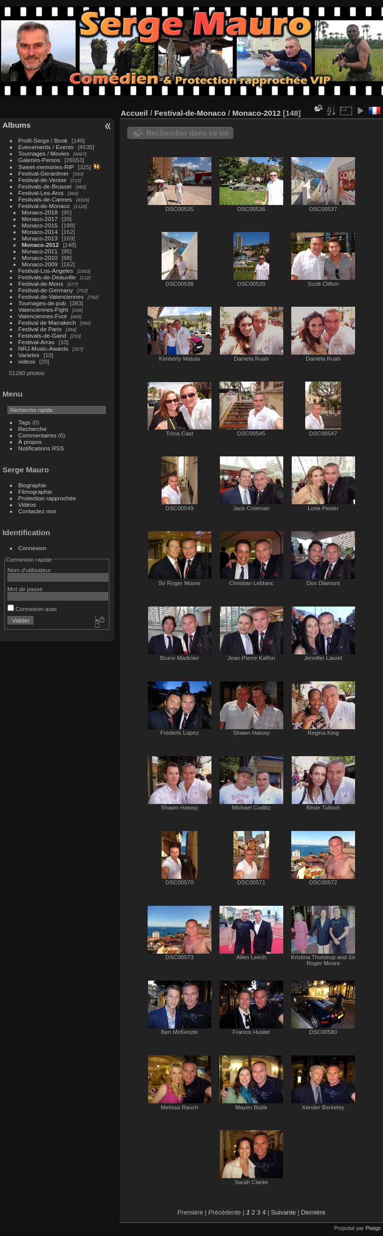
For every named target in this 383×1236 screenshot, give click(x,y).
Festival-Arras (36, 342)
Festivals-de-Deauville (47, 277)
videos (26, 361)
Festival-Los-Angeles (45, 270)
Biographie (32, 485)
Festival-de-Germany (45, 290)
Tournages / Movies (43, 153)
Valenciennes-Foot (42, 316)
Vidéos (27, 504)
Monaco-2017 (40, 218)
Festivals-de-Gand (42, 335)
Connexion (32, 548)
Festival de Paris (40, 329)
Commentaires (37, 435)
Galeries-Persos (39, 160)
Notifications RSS (41, 448)
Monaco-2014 (40, 231)
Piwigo (373, 1228)
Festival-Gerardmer (43, 173)
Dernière (313, 1212)
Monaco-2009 (40, 264)
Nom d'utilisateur (29, 570)
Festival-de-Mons (40, 283)
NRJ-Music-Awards (43, 348)
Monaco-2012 (40, 244)
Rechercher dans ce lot (187, 133)
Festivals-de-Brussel (45, 186)
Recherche (32, 428)
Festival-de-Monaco (44, 206)
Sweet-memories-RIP (46, 167)
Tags (24, 422)
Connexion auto (32, 609)
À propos (30, 441)
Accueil (134, 113)
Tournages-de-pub (42, 303)
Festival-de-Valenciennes (51, 296)
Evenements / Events (46, 147)
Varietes (28, 355)
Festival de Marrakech (47, 322)
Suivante (283, 1212)
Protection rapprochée (47, 498)
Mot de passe (25, 589)
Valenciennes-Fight (43, 309)
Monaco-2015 (40, 225)
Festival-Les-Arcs (41, 193)
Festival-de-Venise (42, 180)
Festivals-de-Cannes (45, 199)
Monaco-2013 (40, 238)
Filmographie (35, 491)
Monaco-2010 (40, 257)
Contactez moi (37, 511)
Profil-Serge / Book (43, 140)
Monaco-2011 (40, 251)
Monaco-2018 (40, 212)
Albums (16, 125)
